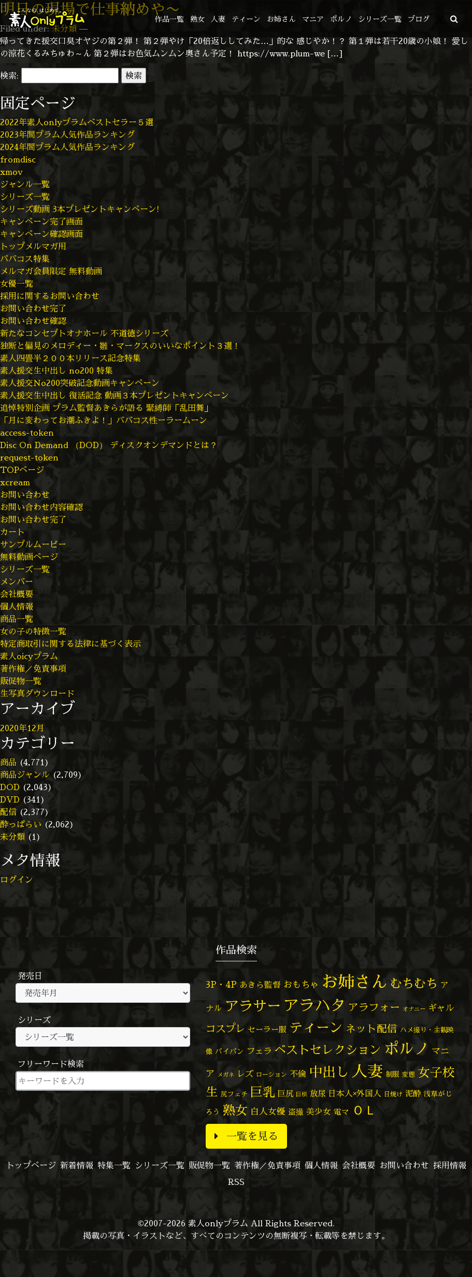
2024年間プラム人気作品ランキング (67, 147)
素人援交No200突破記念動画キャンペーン (80, 383)
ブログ (419, 19)
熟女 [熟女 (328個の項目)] (235, 1110)
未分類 (12, 836)
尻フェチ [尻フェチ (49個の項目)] (234, 1093)
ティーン (246, 19)
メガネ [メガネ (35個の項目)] (225, 1074)
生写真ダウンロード (37, 693)
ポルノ (341, 19)
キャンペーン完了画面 (41, 221)
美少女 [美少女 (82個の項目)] (318, 1111)
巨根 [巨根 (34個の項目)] (301, 1094)
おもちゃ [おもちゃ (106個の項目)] (301, 984)
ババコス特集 (25, 258)
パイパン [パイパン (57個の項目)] (229, 1051)
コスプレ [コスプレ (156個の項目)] (225, 1028)
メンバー (16, 581)
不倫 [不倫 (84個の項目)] (298, 1073)
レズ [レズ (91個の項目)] (245, 1073)
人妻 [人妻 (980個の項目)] (367, 1071)
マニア (313, 19)
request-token (29, 457)
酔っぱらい (20, 824)
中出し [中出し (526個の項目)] (329, 1071)
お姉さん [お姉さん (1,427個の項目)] (354, 981)
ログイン (16, 879)
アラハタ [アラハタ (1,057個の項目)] (314, 1005)
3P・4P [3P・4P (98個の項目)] (221, 984)
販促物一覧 (20, 681)
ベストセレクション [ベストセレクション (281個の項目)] (327, 1050)
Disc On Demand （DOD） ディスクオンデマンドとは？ (109, 445)
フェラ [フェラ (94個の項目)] (259, 1051)
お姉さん (281, 19)
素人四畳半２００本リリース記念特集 (70, 358)
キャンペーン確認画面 (41, 234)
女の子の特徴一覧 (33, 631)
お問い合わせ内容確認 (41, 507)
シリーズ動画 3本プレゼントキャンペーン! (80, 209)
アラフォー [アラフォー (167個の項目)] (374, 1007)
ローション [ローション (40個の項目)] (271, 1075)
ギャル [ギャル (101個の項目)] (441, 1008)
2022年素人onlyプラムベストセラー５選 (76, 122)
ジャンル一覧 (25, 184)
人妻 (218, 19)
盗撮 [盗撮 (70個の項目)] (296, 1111)
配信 (8, 812)
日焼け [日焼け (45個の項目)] (393, 1094)
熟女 (197, 19)
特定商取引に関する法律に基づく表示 (70, 643)
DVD (10, 799)
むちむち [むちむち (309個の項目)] (414, 983)
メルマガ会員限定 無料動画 (51, 271)
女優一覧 (16, 283)
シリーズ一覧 (380, 19)
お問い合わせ (25, 494)
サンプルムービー (33, 544)
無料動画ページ (29, 556)
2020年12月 (22, 728)
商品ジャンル (25, 774)
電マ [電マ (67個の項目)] (341, 1111)
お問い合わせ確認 (33, 320)
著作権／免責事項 (33, 668)
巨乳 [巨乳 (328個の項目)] (262, 1092)
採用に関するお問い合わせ (49, 296)
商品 (8, 762)
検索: (9, 75)
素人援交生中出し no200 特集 (56, 370)
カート (12, 532)
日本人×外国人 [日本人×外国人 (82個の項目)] (354, 1093)
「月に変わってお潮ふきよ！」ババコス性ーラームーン (103, 420)
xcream (15, 482)
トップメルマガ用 (33, 246)
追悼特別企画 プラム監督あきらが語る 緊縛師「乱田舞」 (106, 407)
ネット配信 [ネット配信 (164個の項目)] (371, 1028)
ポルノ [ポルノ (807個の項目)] (406, 1048)
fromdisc (18, 159)
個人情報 (16, 606)
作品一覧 (169, 19)
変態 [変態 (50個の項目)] (408, 1074)
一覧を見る (246, 1136)
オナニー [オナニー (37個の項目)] (414, 1009)
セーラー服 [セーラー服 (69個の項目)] (267, 1029)
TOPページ (22, 470)
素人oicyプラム (29, 656)
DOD (10, 787)
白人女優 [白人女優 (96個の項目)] (267, 1111)
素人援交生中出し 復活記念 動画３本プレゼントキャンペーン (114, 395)
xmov (11, 171)
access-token (27, 432)
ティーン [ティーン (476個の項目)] (316, 1027)
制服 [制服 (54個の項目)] (392, 1074)
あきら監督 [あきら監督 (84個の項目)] (260, 984)
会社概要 (16, 594)
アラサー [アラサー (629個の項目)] (253, 1006)
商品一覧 (16, 619)
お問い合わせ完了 (33, 308)
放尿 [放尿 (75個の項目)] (317, 1093)
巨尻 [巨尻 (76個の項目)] (285, 1093)
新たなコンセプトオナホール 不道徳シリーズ (84, 333)
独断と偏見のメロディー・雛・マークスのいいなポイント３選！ (120, 345)
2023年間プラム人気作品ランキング (67, 134)
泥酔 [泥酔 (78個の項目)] (413, 1093)
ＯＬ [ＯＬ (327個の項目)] (364, 1110)
